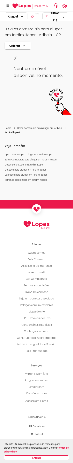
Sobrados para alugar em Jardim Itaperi (26, 174)
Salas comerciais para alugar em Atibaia (39, 127)
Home (8, 127)
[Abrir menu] (7, 6)
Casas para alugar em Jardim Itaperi (24, 164)
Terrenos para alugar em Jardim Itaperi (26, 179)
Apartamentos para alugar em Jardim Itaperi (29, 154)
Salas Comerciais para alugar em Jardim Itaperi (31, 159)
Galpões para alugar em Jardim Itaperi (26, 169)
